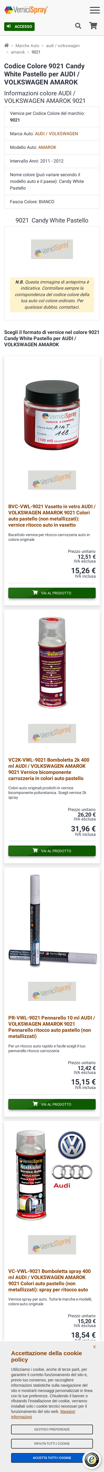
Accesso (19, 26)
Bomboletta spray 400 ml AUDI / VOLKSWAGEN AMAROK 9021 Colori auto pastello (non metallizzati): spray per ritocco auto (49, 1280)
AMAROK (47, 147)
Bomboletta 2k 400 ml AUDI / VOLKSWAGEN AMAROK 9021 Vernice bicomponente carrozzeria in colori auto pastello (48, 769)
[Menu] (95, 11)
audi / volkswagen (63, 45)
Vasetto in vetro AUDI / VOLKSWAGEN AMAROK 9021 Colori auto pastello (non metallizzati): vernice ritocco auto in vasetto (52, 515)
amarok (18, 52)
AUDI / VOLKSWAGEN (56, 133)
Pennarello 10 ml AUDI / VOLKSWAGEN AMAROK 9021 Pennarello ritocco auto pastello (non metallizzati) (51, 1027)
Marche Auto (27, 45)
